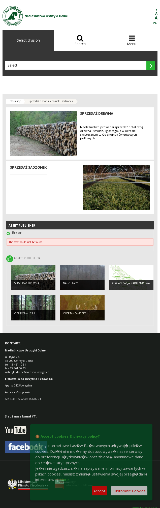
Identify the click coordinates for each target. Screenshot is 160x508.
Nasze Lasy (70, 283)
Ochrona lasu (24, 313)
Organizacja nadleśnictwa (131, 283)
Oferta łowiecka (74, 313)
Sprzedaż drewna (26, 283)
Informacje (15, 101)
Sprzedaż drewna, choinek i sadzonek (50, 101)
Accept (99, 490)
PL (155, 23)
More (64, 479)
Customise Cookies (129, 490)
